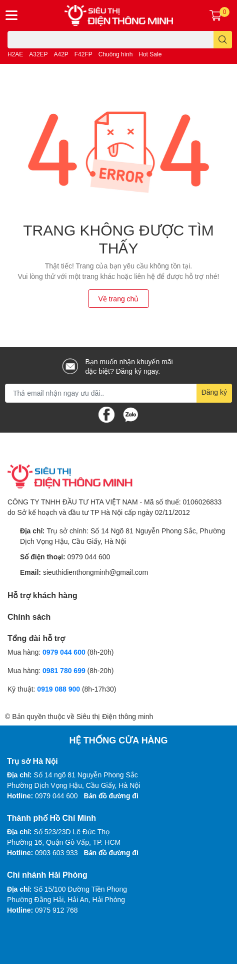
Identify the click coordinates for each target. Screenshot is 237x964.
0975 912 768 (56, 910)
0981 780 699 (65, 670)
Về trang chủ (118, 298)
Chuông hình (115, 54)
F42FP (83, 54)
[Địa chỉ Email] (118, 393)
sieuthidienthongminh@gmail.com (95, 572)
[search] (223, 39)
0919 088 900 (59, 689)
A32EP (38, 54)
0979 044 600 (89, 556)
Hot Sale (150, 54)
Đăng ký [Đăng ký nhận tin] (214, 392)
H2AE (15, 54)
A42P (61, 54)
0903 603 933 (56, 852)
